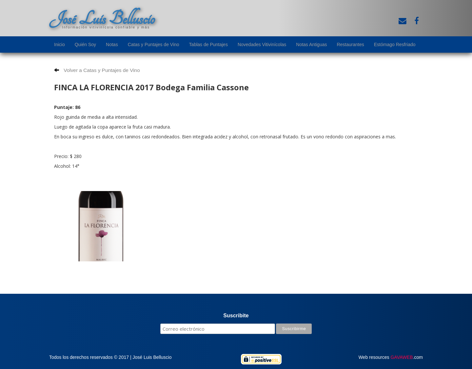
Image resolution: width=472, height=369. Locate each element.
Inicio (59, 44)
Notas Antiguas (311, 44)
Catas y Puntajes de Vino (153, 44)
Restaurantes (350, 44)
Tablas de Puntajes (208, 44)
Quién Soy (85, 44)
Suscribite (235, 315)
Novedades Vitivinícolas (262, 44)
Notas (112, 44)
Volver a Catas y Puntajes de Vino (97, 70)
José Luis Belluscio (102, 18)
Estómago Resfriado (395, 44)
